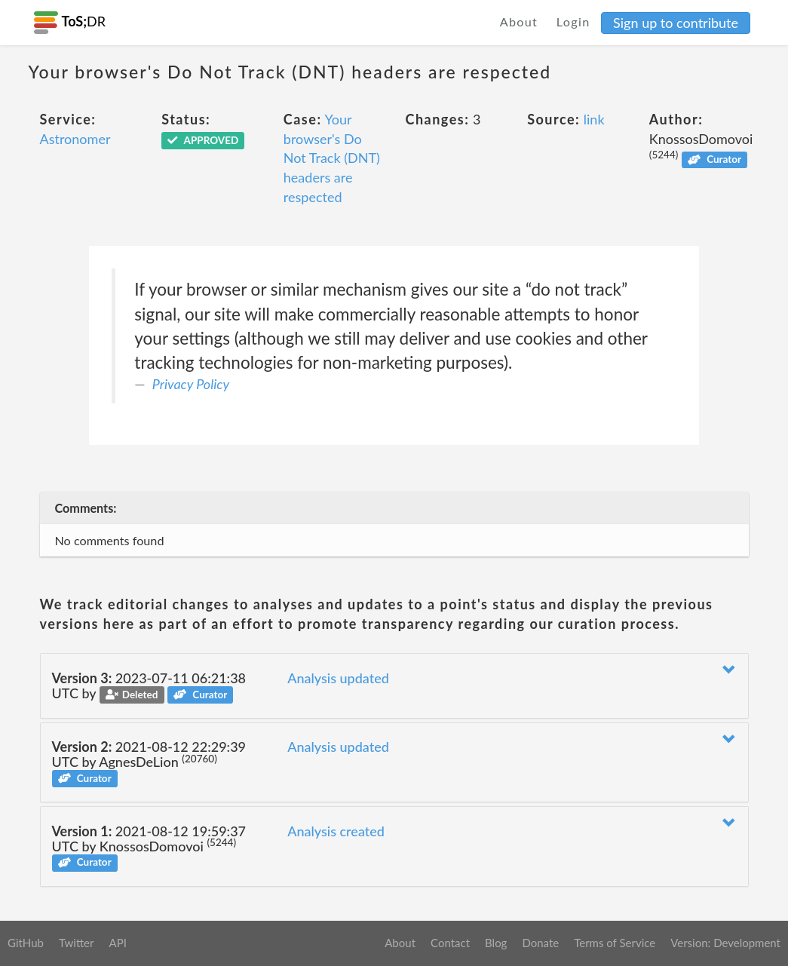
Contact (450, 942)
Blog (496, 942)
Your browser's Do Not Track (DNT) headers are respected (332, 158)
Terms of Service (614, 942)
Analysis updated (338, 678)
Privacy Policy (190, 384)
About (519, 21)
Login (573, 21)
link (594, 119)
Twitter (76, 942)
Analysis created (336, 831)
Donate (540, 942)
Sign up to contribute (675, 22)
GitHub (26, 942)
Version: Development (725, 942)
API (117, 942)
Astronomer (75, 138)
